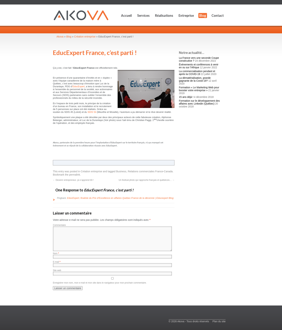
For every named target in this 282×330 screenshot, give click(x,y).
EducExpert (78, 86)
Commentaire (59, 225)
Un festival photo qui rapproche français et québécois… (146, 180)
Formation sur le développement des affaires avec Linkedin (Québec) (199, 102)
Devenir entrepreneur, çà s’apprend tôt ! (73, 180)
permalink (74, 174)
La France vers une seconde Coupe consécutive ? (199, 59)
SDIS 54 (92, 112)
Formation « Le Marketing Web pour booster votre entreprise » (199, 89)
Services (143, 15)
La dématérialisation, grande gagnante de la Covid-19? (195, 79)
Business (121, 171)
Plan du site (219, 321)
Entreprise (186, 15)
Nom (56, 253)
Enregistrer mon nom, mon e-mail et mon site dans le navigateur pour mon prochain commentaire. (100, 283)
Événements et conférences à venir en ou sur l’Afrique (198, 66)
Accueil (126, 15)
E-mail (56, 262)
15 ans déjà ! (186, 97)
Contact (218, 15)
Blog (202, 15)
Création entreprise (91, 171)
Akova (59, 36)
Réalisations (164, 15)
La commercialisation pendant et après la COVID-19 (197, 73)
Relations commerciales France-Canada (150, 171)
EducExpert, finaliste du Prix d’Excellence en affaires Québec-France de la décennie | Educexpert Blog (120, 198)
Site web (57, 270)
